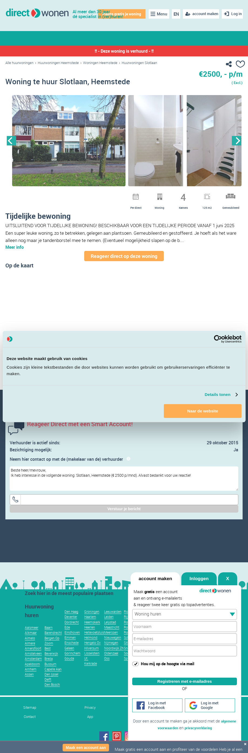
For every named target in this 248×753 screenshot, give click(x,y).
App (90, 724)
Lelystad (110, 630)
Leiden (109, 625)
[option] (68, 142)
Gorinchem (72, 661)
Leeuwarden (112, 619)
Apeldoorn (32, 672)
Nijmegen (111, 650)
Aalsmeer (31, 635)
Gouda (69, 666)
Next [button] (236, 142)
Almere (30, 651)
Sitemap (29, 715)
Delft (48, 687)
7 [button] (129, 195)
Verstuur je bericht (124, 517)
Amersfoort (33, 656)
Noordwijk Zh (114, 656)
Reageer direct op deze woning (124, 264)
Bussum (50, 672)
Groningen (91, 619)
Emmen (70, 645)
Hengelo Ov (92, 650)
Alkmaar (31, 640)
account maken (155, 572)
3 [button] (101, 195)
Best (48, 656)
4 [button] (108, 195)
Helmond (90, 645)
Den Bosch (52, 692)
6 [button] (122, 195)
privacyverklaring (208, 727)
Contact (30, 724)
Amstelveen (33, 661)
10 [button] (150, 195)
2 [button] (94, 195)
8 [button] (136, 195)
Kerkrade (90, 671)
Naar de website (202, 411)
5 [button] (115, 195)
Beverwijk (51, 661)
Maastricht (111, 635)
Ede (67, 635)
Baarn (49, 635)
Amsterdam (33, 666)
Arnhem (30, 677)
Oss (107, 666)
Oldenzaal (111, 661)
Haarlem (90, 625)
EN (173, 14)
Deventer (70, 625)
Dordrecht (71, 630)
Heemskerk (92, 630)
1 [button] (87, 195)
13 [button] (171, 195)
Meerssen (111, 640)
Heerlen (89, 635)
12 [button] (164, 195)
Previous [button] (11, 142)
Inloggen (199, 572)
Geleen (69, 656)
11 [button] (157, 195)
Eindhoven (72, 640)
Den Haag (71, 619)
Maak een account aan (86, 747)
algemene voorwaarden (166, 727)
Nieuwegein (112, 645)
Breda (49, 666)
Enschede (71, 650)
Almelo (30, 646)
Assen (29, 682)
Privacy (90, 715)
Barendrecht (53, 640)
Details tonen (217, 394)
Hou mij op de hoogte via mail (167, 657)
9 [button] (143, 195)
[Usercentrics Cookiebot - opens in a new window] (218, 339)
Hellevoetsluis (94, 640)
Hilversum (91, 656)
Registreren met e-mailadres (184, 675)
